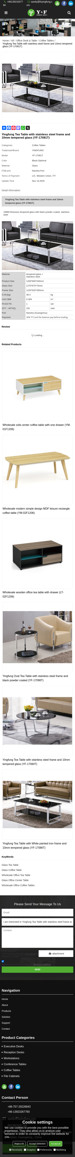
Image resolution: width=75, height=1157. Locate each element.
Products (6, 1011)
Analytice (30, 1150)
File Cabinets (11, 1076)
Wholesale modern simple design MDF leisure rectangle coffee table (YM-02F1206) (36, 510)
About (5, 1005)
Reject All (19, 1143)
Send (37, 969)
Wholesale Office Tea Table (16, 875)
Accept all (55, 1143)
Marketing (59, 1150)
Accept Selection (37, 1143)
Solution (6, 1017)
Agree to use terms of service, (26, 963)
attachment (56, 953)
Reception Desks (14, 1052)
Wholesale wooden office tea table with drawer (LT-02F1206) (33, 594)
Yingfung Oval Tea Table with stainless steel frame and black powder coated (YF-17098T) (35, 678)
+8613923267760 (13, 3)
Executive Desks (14, 1046)
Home (6, 40)
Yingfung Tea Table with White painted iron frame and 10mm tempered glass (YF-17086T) (35, 845)
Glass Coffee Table (12, 870)
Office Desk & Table (26, 40)
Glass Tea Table (10, 865)
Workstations (11, 1058)
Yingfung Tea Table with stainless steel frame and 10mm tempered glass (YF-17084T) (36, 761)
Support (6, 1023)
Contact (6, 1028)
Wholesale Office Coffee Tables (18, 885)
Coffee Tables (46, 40)
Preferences (44, 1150)
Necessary (15, 1150)
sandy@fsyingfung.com (39, 3)
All (12, 40)
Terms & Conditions (42, 964)
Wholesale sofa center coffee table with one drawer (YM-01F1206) (37, 427)
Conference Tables (15, 1064)
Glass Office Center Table (15, 880)
